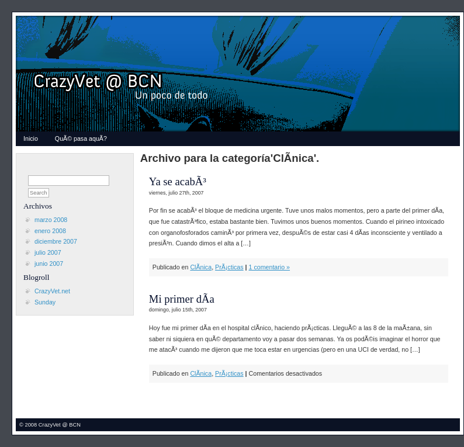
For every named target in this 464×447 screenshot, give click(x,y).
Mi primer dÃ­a (181, 299)
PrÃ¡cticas (229, 267)
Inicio (30, 138)
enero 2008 (50, 230)
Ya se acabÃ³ (177, 181)
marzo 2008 (50, 219)
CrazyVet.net (52, 290)
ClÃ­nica (201, 267)
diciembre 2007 (55, 241)
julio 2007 (47, 252)
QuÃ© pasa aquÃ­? (81, 138)
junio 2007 (48, 263)
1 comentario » (269, 267)
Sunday (45, 302)
